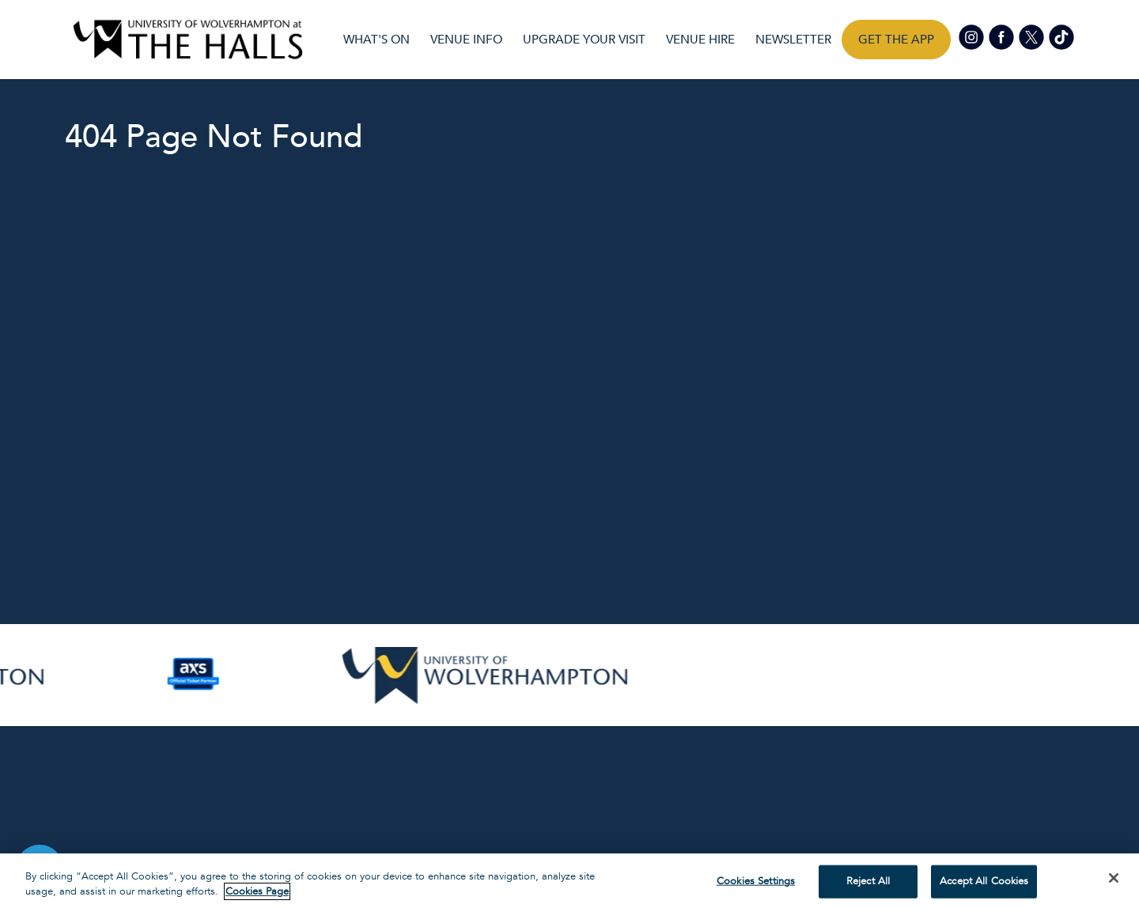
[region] (569, 880)
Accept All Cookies (984, 881)
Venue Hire (700, 39)
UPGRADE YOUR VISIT (584, 39)
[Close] (1113, 878)
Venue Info (466, 39)
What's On (376, 39)
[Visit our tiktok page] (1060, 36)
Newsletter (793, 39)
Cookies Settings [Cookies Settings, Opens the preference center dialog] (756, 881)
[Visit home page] (188, 39)
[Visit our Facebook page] (1002, 36)
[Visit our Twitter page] (1032, 36)
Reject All (868, 881)
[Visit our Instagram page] (972, 36)
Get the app (896, 39)
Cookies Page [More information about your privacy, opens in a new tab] (257, 891)
